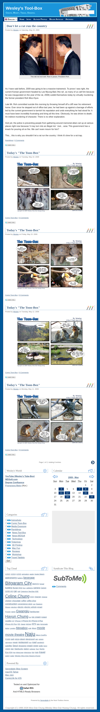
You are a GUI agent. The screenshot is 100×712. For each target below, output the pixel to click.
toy (33, 652)
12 (67, 493)
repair (15, 642)
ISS (18, 624)
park (12, 639)
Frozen (8, 612)
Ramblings (9, 140)
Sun (37, 649)
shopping (22, 646)
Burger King (17, 588)
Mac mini (9, 675)
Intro (29, 19)
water (12, 656)
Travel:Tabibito (18, 557)
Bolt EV (35, 584)
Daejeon (39, 604)
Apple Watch (39, 574)
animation (25, 574)
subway (32, 649)
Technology (17, 539)
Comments (61, 586)
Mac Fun (16, 548)
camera (36, 588)
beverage (29, 577)
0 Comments (19, 140)
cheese (44, 597)
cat (18, 591)
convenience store (25, 604)
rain (36, 639)
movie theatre (14, 634)
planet (22, 639)
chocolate (16, 601)
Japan (23, 624)
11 (61, 493)
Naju (30, 634)
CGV (32, 597)
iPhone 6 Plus (37, 621)
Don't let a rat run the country (27, 26)
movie (41, 628)
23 (92, 497)
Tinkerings (16, 542)
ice (30, 617)
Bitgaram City (18, 582)
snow (35, 646)
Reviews (16, 551)
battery (20, 578)
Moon (34, 628)
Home (22, 19)
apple (32, 574)
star (12, 649)
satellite (8, 646)
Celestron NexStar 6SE (29, 591)
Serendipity (44, 700)
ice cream (36, 617)
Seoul (15, 646)
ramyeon (8, 642)
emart (39, 607)
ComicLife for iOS (13, 678)
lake (38, 624)
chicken (8, 601)
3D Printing (17, 545)
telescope (20, 652)
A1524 (13, 574)
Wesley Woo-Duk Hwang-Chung (27, 656)
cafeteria (29, 588)
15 (86, 493)
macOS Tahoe (11, 672)
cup (34, 604)
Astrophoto (16, 520)
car (15, 591)
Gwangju (22, 611)
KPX (34, 624)
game (13, 612)
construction (11, 604)
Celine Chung (17, 596)
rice (30, 642)
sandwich (40, 642)
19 (67, 497)
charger (38, 597)
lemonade (44, 624)
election (14, 607)
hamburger (34, 611)
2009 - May (73, 477)
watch (7, 656)
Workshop (16, 554)
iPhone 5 (18, 621)
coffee (23, 601)
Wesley (16, 30)
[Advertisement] (73, 527)
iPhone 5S (26, 621)
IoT (13, 621)
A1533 (18, 574)
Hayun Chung (16, 616)
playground (30, 639)
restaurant (23, 642)
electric (21, 607)
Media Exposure (18, 526)
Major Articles (56, 19)
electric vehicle (30, 607)
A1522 (7, 574)
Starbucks (18, 649)
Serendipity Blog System (16, 669)
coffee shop (31, 601)
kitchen (28, 624)
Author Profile (40, 19)
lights (7, 628)
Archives (69, 19)
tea (14, 652)
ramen (41, 639)
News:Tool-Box (19, 533)
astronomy (11, 577)
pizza (17, 639)
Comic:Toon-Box (11, 218)
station (26, 649)
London (12, 628)
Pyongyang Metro (13, 486)
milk (29, 628)
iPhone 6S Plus (11, 624)
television (27, 652)
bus (24, 588)
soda (41, 646)
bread (42, 584)
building (8, 588)
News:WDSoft (18, 536)
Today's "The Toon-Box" (23, 153)
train (37, 652)
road (34, 642)
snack (30, 645)
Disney (8, 607)
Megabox (22, 628)
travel (42, 652)
